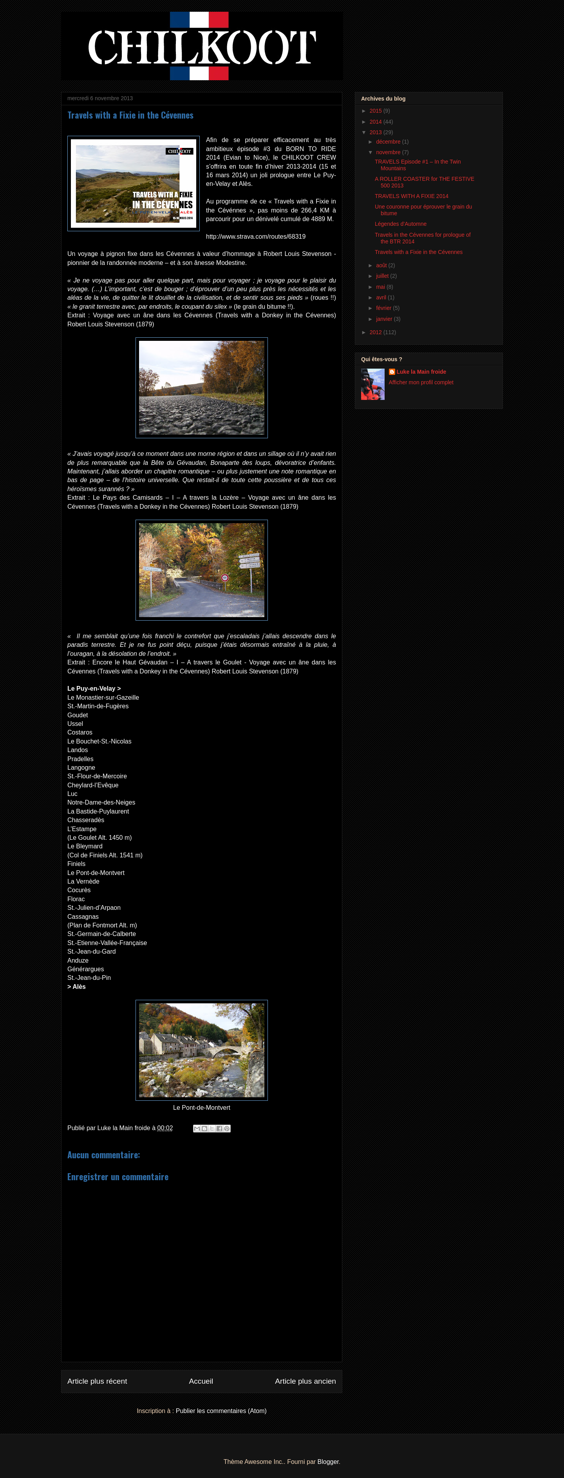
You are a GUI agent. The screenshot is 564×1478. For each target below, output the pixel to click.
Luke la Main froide (421, 372)
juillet (383, 276)
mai (381, 287)
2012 (376, 332)
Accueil (201, 1381)
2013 (376, 132)
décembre (389, 142)
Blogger (328, 1461)
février (384, 308)
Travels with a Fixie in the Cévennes (419, 252)
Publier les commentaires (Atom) (221, 1411)
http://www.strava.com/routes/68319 (256, 236)
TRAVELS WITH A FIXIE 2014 (411, 196)
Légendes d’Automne (401, 224)
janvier (385, 319)
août (382, 265)
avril (382, 297)
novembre (389, 152)
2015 (376, 111)
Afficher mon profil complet (421, 382)
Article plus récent (97, 1381)
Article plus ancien (305, 1381)
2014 (376, 122)
